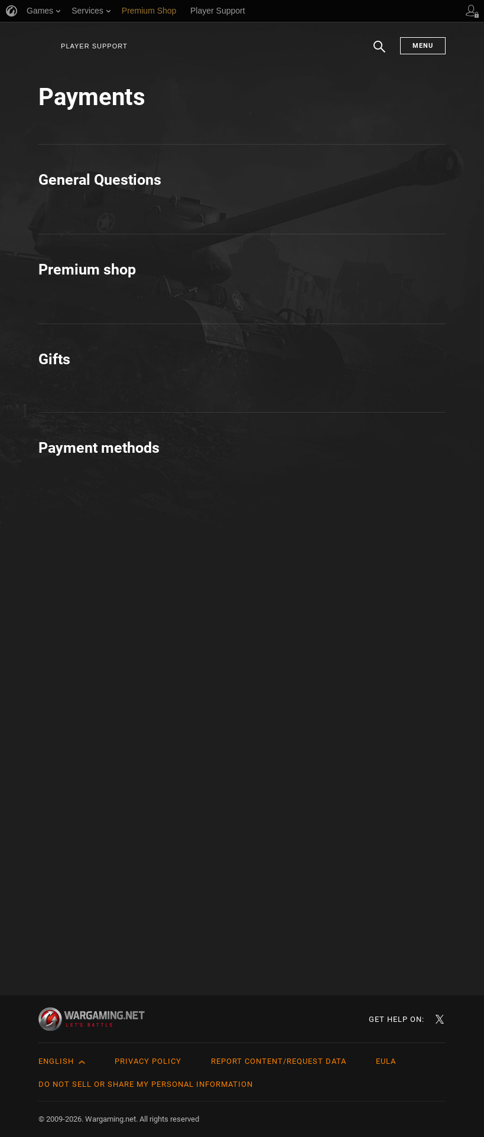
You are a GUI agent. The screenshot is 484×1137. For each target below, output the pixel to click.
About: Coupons (93, 539)
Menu (422, 46)
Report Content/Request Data (278, 1061)
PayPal (285, 859)
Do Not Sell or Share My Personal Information (145, 1084)
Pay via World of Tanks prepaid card (139, 913)
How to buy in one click (109, 609)
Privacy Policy (148, 1061)
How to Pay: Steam (101, 886)
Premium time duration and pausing (353, 362)
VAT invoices (299, 624)
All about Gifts (89, 755)
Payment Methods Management (345, 335)
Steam (284, 886)
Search (379, 52)
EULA (386, 1061)
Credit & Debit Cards (103, 859)
